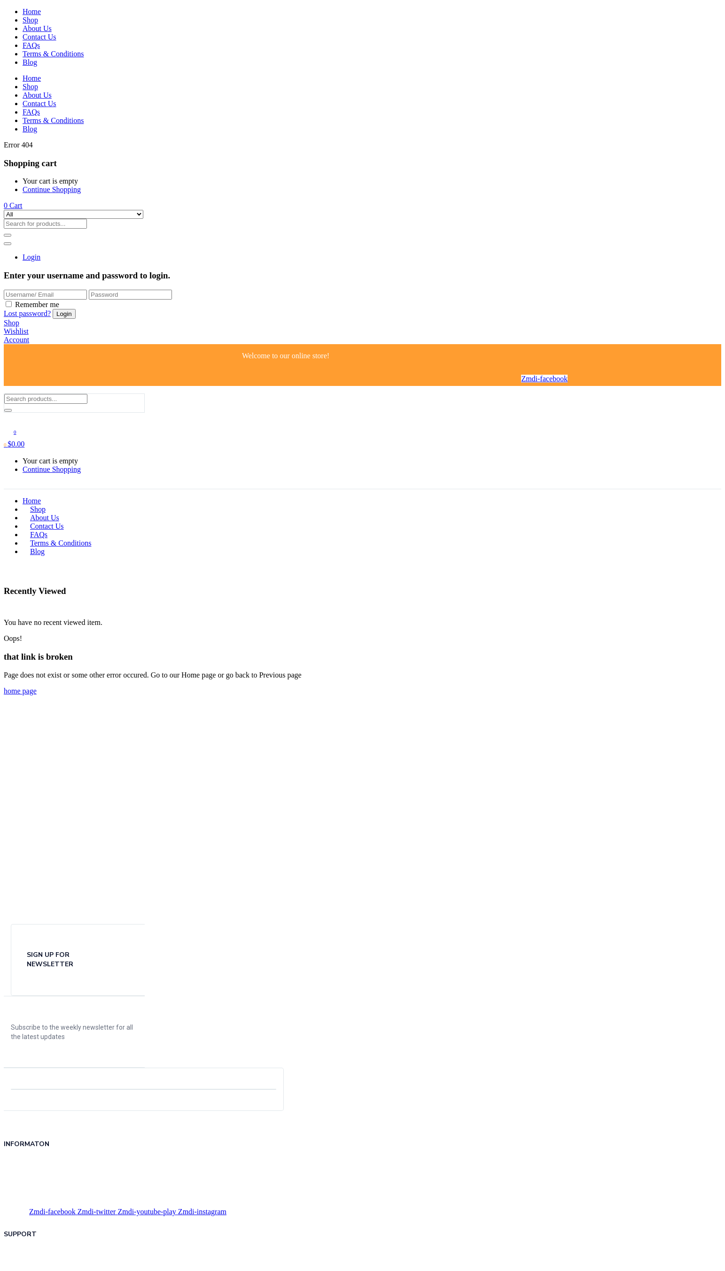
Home (32, 11)
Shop (30, 20)
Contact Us (39, 37)
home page (20, 691)
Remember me (37, 304)
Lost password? (27, 313)
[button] (13, 205)
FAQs (31, 45)
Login (31, 257)
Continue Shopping (52, 189)
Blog (30, 62)
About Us (37, 28)
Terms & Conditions (53, 54)
